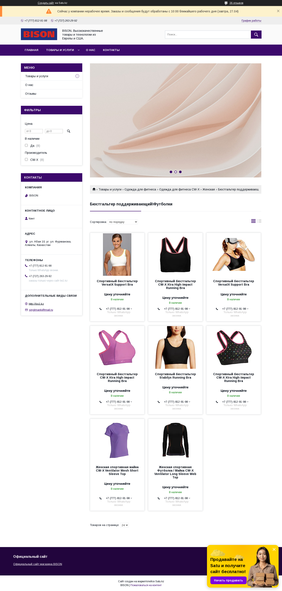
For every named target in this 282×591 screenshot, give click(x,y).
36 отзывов (236, 2)
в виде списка (259, 222)
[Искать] (256, 34)
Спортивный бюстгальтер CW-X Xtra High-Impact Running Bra (175, 284)
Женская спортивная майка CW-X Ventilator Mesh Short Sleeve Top (117, 470)
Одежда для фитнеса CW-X (179, 189)
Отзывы (30, 93)
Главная (31, 50)
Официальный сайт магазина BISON (37, 564)
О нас (90, 50)
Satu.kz (159, 581)
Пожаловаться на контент (146, 585)
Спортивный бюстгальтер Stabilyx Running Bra (175, 375)
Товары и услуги (60, 50)
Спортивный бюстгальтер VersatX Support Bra (117, 282)
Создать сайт (46, 2)
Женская (208, 189)
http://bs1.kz (36, 303)
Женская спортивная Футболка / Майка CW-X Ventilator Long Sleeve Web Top (175, 472)
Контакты (111, 50)
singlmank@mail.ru (41, 309)
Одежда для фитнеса (140, 189)
